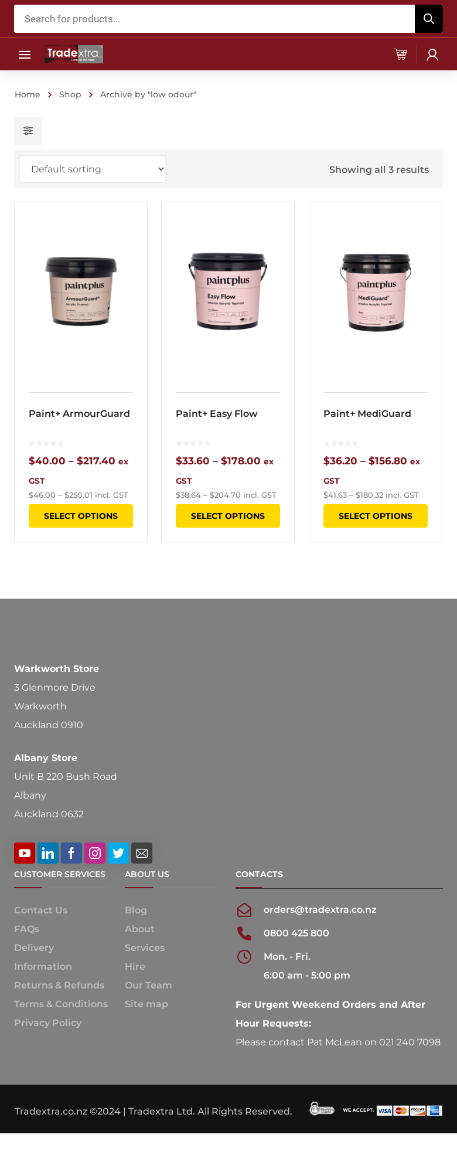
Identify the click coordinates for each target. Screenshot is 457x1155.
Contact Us (40, 910)
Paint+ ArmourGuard (79, 413)
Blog (136, 910)
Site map (146, 1004)
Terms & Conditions (61, 1004)
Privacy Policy (47, 1022)
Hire (135, 966)
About (140, 929)
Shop (70, 94)
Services (145, 947)
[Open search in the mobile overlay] (228, 19)
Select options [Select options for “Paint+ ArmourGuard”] (81, 516)
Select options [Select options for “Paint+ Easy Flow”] (228, 516)
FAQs (26, 929)
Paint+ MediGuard (367, 413)
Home (27, 94)
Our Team (148, 985)
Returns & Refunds (59, 985)
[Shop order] (92, 169)
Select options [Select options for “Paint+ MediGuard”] (375, 516)
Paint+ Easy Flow (217, 413)
